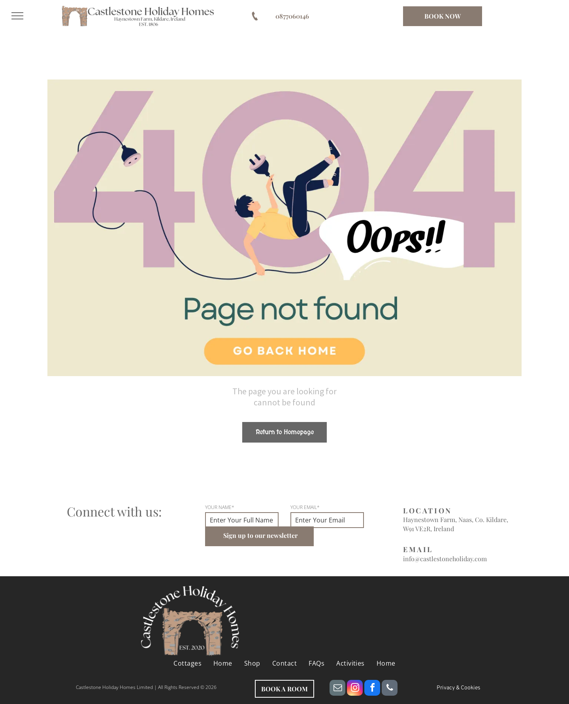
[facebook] (372, 689)
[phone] (390, 689)
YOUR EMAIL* (305, 507)
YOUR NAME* (219, 507)
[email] (337, 689)
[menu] (17, 16)
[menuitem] (187, 663)
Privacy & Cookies (458, 688)
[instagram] (355, 689)
